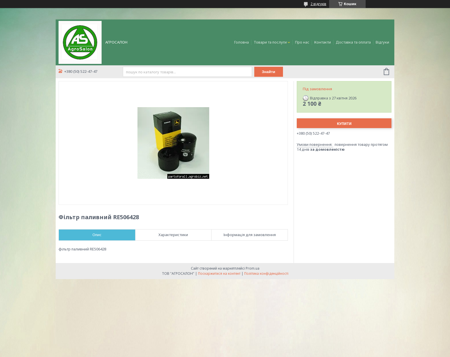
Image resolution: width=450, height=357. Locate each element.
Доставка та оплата (353, 42)
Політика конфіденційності (266, 273)
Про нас (302, 42)
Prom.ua (252, 268)
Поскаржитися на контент (219, 273)
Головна (241, 42)
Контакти (322, 42)
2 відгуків (318, 3)
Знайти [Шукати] (268, 72)
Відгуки (382, 42)
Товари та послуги (270, 42)
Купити (344, 123)
